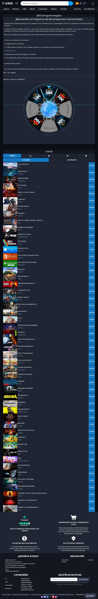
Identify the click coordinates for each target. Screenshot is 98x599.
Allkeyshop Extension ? (12, 571)
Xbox (6, 582)
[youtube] (53, 597)
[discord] (45, 597)
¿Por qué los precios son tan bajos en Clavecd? (20, 564)
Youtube (90, 560)
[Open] (16, 3)
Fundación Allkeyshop (65, 594)
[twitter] (50, 597)
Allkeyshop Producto (27, 590)
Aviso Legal (6, 594)
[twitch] (42, 597)
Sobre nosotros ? (10, 560)
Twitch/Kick (65, 560)
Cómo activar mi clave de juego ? (15, 567)
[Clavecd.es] (7, 3)
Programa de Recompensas (25, 579)
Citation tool (10, 51)
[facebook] (47, 597)
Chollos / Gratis (26, 584)
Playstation (9, 585)
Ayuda (90, 596)
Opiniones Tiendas (27, 586)
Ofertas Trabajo (49, 594)
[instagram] (56, 597)
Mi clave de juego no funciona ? (15, 566)
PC (6, 579)
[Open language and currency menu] (81, 3)
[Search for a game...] (47, 3)
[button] (93, 3)
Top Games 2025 (26, 588)
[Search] (71, 3)
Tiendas (63, 562)
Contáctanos (36, 594)
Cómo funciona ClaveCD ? (13, 562)
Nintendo (8, 588)
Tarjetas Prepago (26, 582)
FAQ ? (7, 569)
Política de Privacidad (20, 594)
